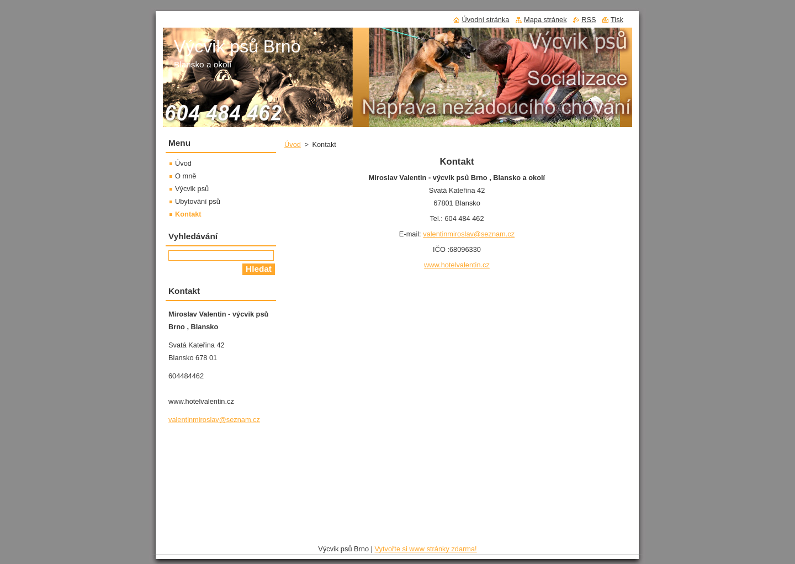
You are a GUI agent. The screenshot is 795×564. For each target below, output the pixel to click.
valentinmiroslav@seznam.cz (469, 234)
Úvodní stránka (485, 19)
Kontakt (188, 214)
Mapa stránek (545, 19)
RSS (588, 19)
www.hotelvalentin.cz (457, 265)
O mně (185, 176)
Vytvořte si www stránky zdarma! (426, 549)
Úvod (292, 144)
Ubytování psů (197, 201)
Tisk (617, 19)
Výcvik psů (192, 189)
